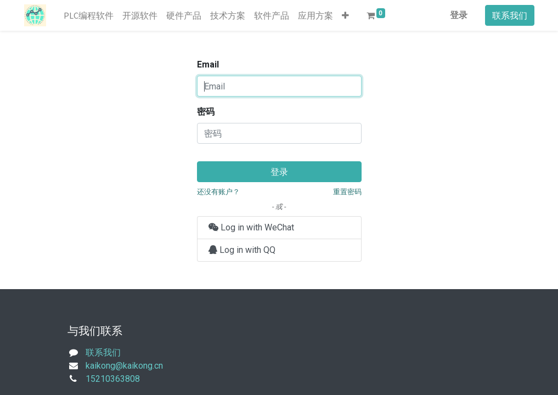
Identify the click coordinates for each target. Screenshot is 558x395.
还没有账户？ (218, 192)
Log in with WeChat (251, 227)
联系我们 (509, 15)
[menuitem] (88, 15)
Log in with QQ (241, 250)
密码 (206, 111)
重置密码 (347, 192)
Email (208, 64)
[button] (345, 15)
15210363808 (113, 379)
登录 (458, 15)
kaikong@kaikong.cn (124, 365)
